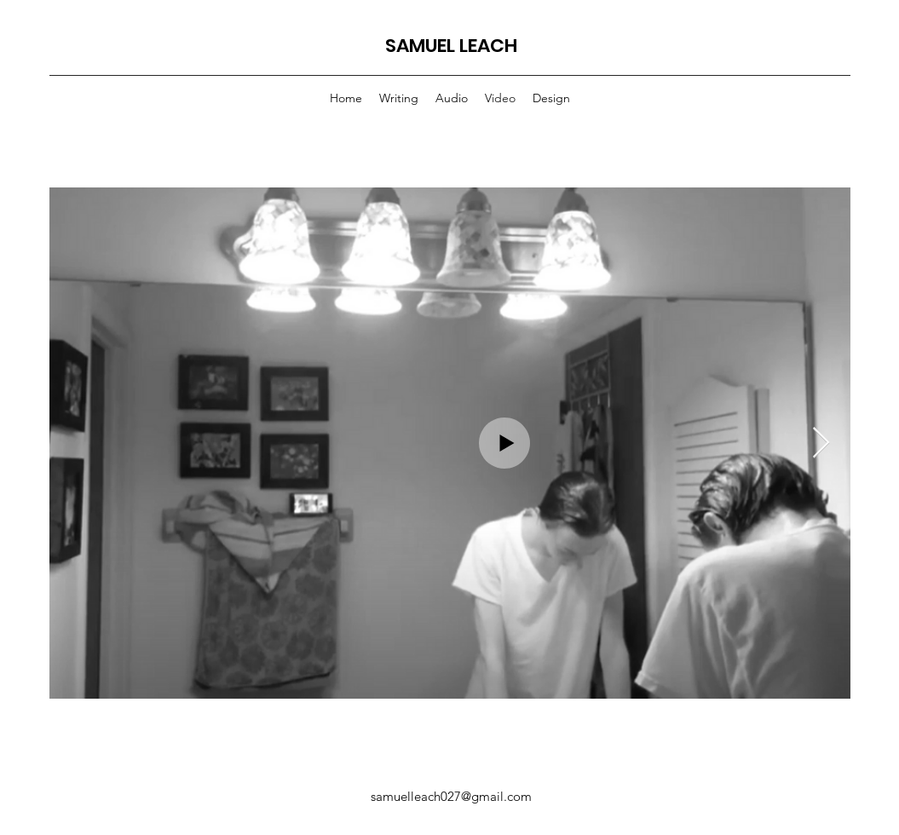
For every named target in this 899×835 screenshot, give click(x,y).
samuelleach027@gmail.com (451, 796)
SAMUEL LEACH (451, 45)
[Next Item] (821, 443)
